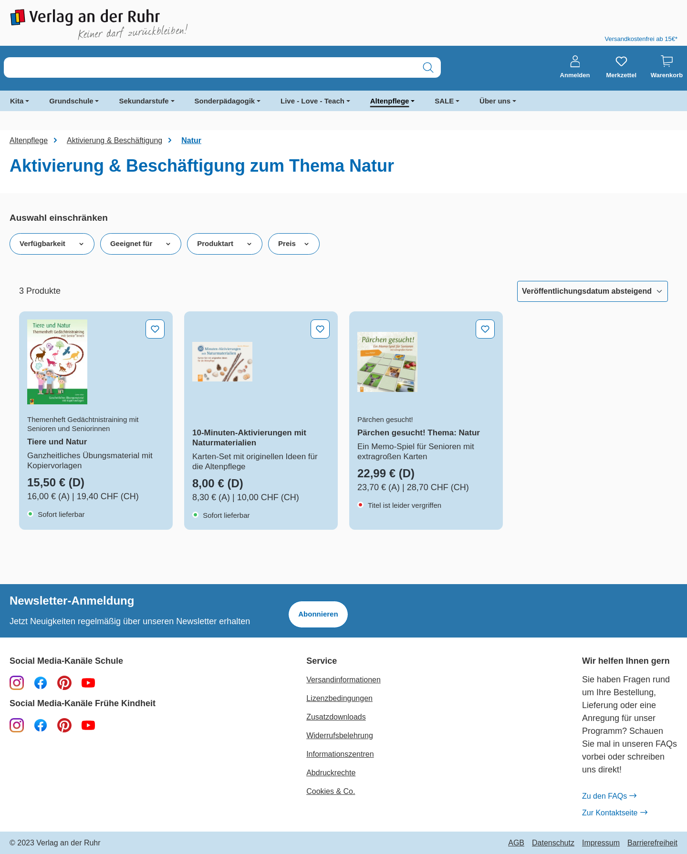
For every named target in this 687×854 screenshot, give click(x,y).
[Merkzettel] (621, 67)
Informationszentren (340, 754)
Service (321, 661)
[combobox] (210, 67)
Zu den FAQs (609, 796)
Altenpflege (389, 101)
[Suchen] (428, 67)
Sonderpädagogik (225, 101)
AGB (516, 843)
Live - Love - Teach (312, 101)
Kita (16, 101)
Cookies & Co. (330, 791)
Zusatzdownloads (336, 717)
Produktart (224, 243)
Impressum (601, 843)
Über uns (494, 101)
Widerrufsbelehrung (339, 735)
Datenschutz (553, 843)
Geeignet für (140, 243)
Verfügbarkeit (52, 243)
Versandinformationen (343, 680)
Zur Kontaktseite (614, 813)
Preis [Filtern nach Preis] (294, 243)
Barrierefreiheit (652, 843)
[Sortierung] (592, 291)
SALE (444, 101)
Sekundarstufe (143, 101)
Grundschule (71, 101)
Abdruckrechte (330, 773)
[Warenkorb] (666, 67)
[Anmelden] (575, 67)
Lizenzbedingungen (339, 698)
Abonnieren (318, 614)
